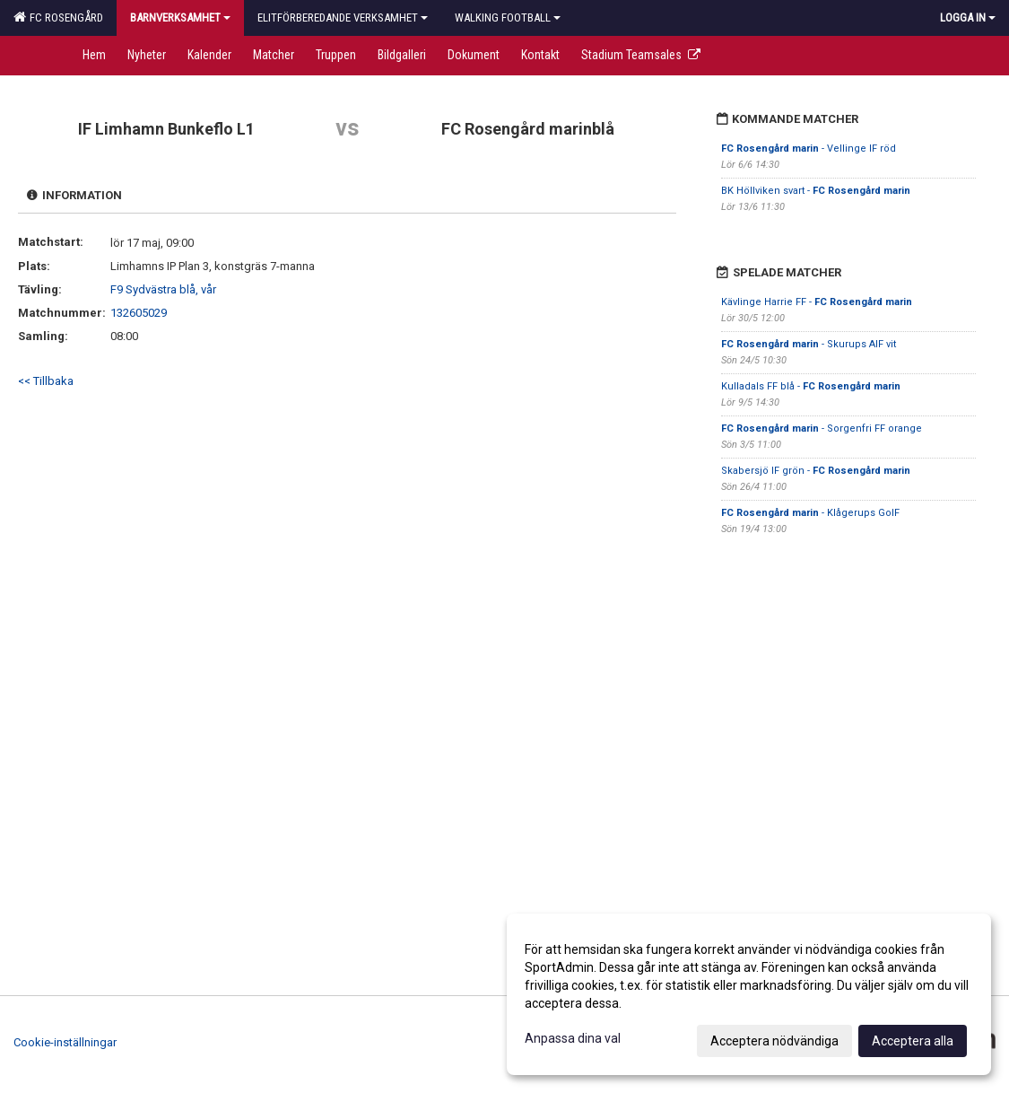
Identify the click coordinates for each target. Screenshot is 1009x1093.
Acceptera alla (912, 1041)
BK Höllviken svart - (815, 191)
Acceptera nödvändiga (774, 1041)
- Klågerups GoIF (810, 513)
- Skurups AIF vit (808, 344)
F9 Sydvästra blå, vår (163, 289)
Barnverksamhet (180, 17)
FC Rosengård (58, 17)
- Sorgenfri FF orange (821, 428)
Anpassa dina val (573, 1038)
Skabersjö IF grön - (815, 471)
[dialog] (749, 994)
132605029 (138, 312)
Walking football (508, 17)
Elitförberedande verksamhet (342, 17)
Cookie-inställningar (65, 1042)
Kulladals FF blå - (810, 386)
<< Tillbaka (46, 381)
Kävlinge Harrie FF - (816, 302)
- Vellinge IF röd (808, 148)
